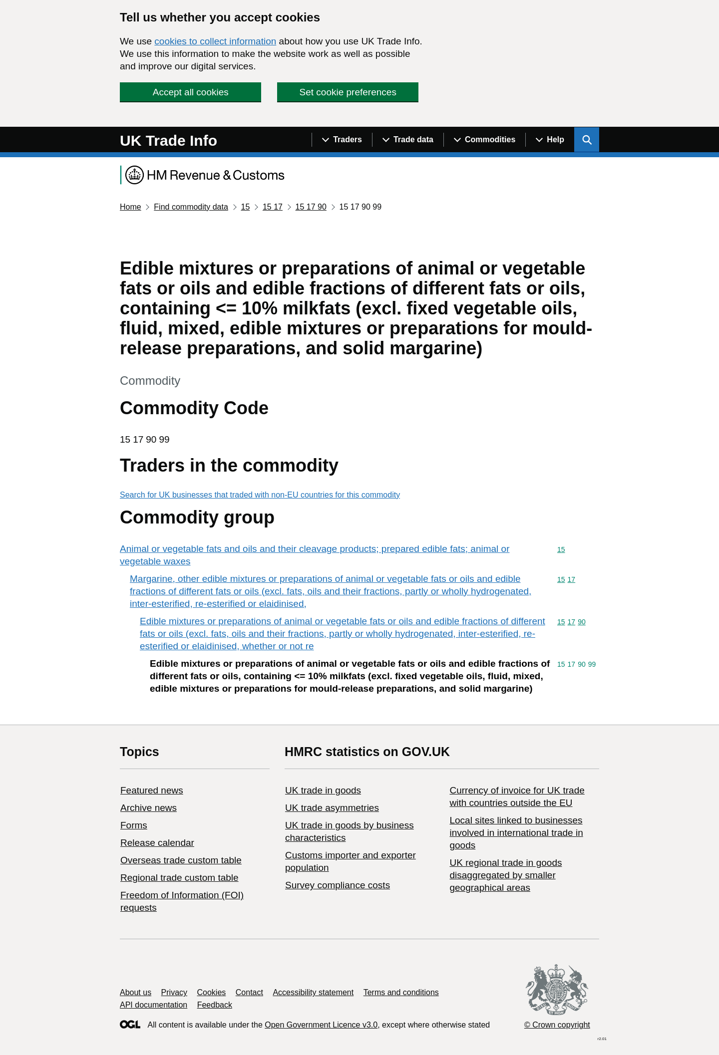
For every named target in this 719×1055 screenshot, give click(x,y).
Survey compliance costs (337, 885)
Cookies (211, 992)
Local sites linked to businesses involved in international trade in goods (516, 832)
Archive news (148, 807)
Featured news (151, 790)
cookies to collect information (215, 41)
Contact (249, 992)
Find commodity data (191, 207)
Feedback (214, 1005)
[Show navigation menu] (342, 139)
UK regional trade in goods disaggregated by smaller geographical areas (505, 875)
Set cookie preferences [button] (348, 92)
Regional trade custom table (179, 877)
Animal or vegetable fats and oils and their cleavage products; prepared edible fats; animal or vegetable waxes (315, 554)
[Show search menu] (586, 139)
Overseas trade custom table (181, 860)
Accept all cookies (191, 92)
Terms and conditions (401, 992)
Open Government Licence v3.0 (321, 1025)
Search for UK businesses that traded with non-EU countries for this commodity (260, 495)
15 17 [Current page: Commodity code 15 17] (273, 207)
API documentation (153, 1005)
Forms (133, 825)
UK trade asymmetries (332, 807)
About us (135, 992)
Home (130, 207)
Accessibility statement (313, 992)
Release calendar (157, 842)
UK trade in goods (323, 790)
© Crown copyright (557, 1025)
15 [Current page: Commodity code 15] (245, 207)
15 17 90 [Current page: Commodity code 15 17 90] (311, 207)
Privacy (174, 992)
